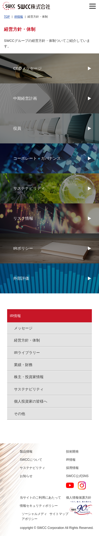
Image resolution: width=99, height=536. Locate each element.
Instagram (82, 485)
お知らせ (26, 476)
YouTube (70, 485)
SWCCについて (31, 460)
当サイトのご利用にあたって (40, 497)
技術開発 (72, 451)
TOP (7, 16)
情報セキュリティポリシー (39, 506)
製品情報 (26, 451)
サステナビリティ (32, 468)
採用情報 (72, 468)
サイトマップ (58, 514)
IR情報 (18, 16)
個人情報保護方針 (78, 497)
